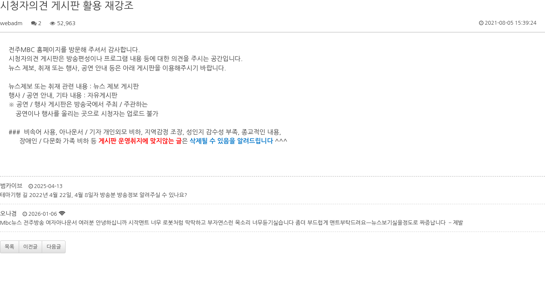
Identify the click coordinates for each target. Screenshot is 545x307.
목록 (9, 246)
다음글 (53, 246)
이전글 (30, 246)
